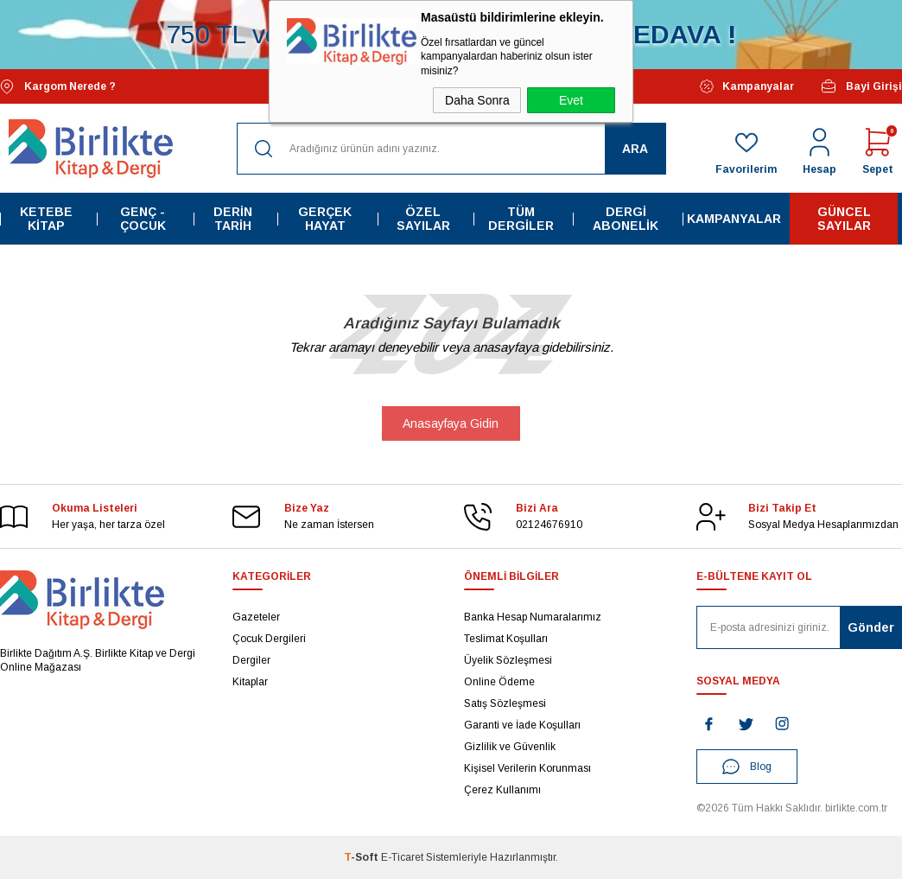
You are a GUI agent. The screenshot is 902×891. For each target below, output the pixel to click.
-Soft (362, 857)
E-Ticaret (402, 857)
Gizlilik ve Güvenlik (510, 747)
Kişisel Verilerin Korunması (527, 768)
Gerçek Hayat (325, 218)
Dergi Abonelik (625, 218)
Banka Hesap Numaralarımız (532, 617)
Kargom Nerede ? (58, 87)
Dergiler (251, 660)
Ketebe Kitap (46, 218)
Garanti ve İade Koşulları (522, 725)
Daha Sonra (477, 100)
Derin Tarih (232, 218)
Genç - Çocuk (143, 218)
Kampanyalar (747, 86)
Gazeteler (256, 617)
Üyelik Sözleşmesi (508, 660)
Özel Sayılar (423, 218)
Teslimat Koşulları (506, 639)
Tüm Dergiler (521, 218)
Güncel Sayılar (844, 218)
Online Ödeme (499, 682)
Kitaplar (250, 682)
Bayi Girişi (861, 86)
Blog (747, 766)
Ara (635, 149)
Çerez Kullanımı (502, 790)
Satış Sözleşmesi (505, 703)
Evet (571, 100)
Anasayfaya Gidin (451, 423)
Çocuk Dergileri (269, 639)
